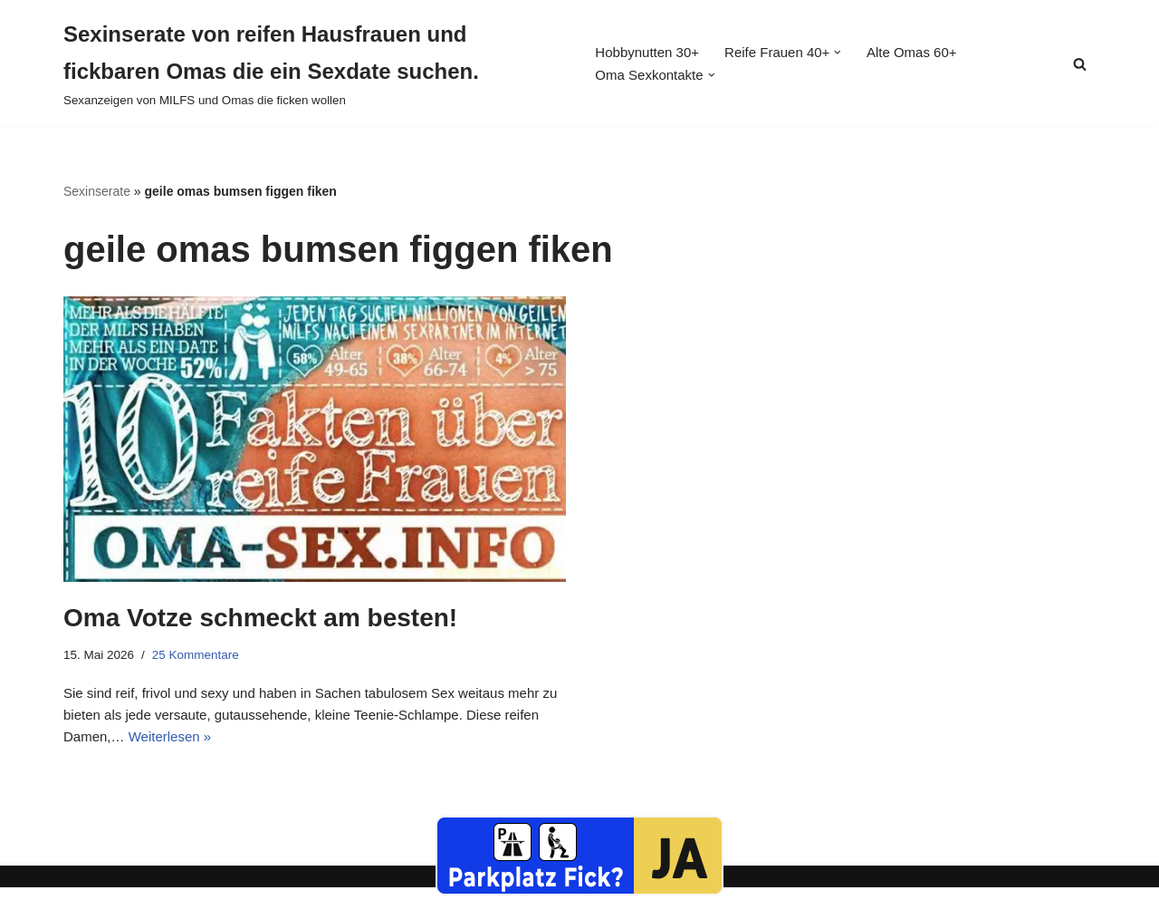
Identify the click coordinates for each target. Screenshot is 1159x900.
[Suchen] (1080, 64)
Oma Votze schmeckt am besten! (260, 619)
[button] (849, 51)
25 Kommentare (203, 657)
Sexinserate (96, 191)
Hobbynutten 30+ (647, 52)
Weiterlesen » (258, 748)
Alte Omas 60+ (926, 52)
